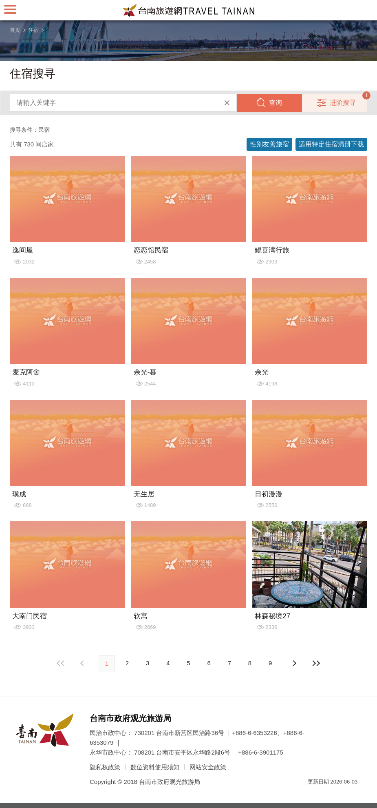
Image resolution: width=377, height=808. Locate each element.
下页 (83, 663)
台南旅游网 (189, 10)
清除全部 (227, 103)
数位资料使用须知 (154, 767)
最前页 (61, 663)
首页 (15, 30)
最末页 (316, 663)
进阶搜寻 (343, 102)
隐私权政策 (105, 767)
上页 (294, 663)
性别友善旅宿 (269, 144)
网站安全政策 (208, 767)
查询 (275, 102)
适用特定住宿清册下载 (331, 144)
